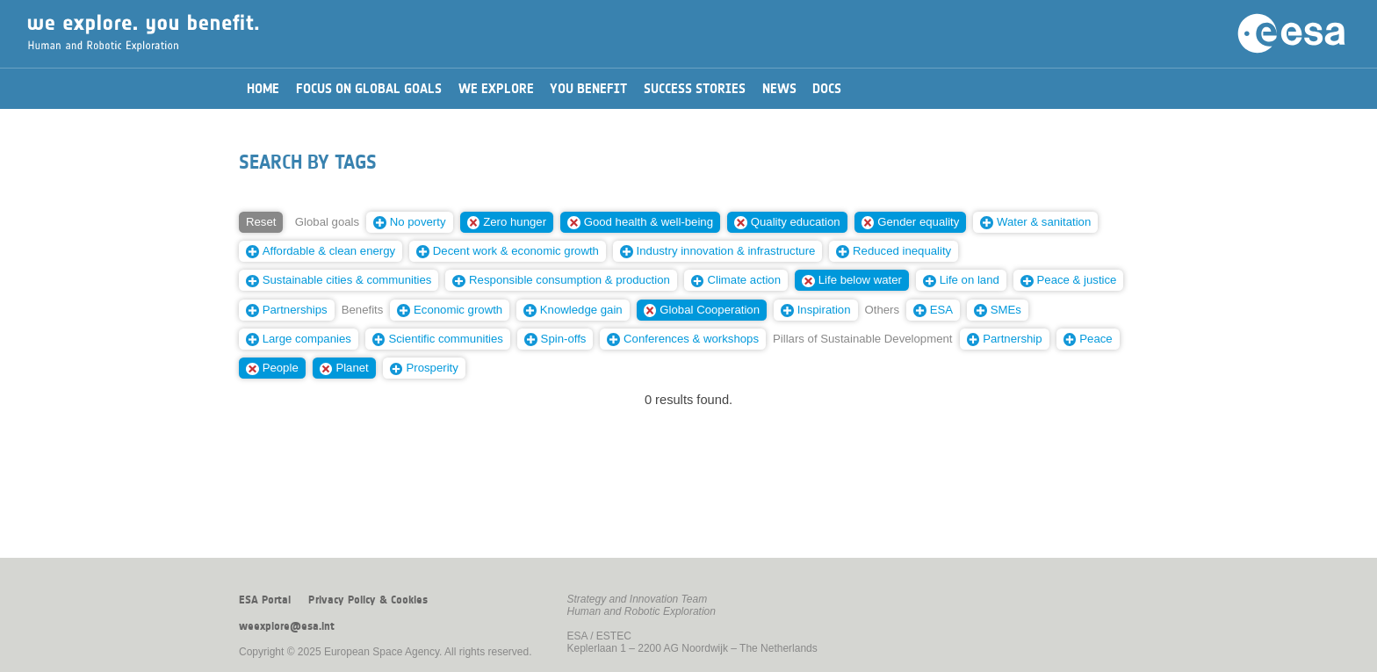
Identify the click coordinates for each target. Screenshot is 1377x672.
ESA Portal (265, 600)
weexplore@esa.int (287, 626)
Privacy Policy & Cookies (368, 600)
